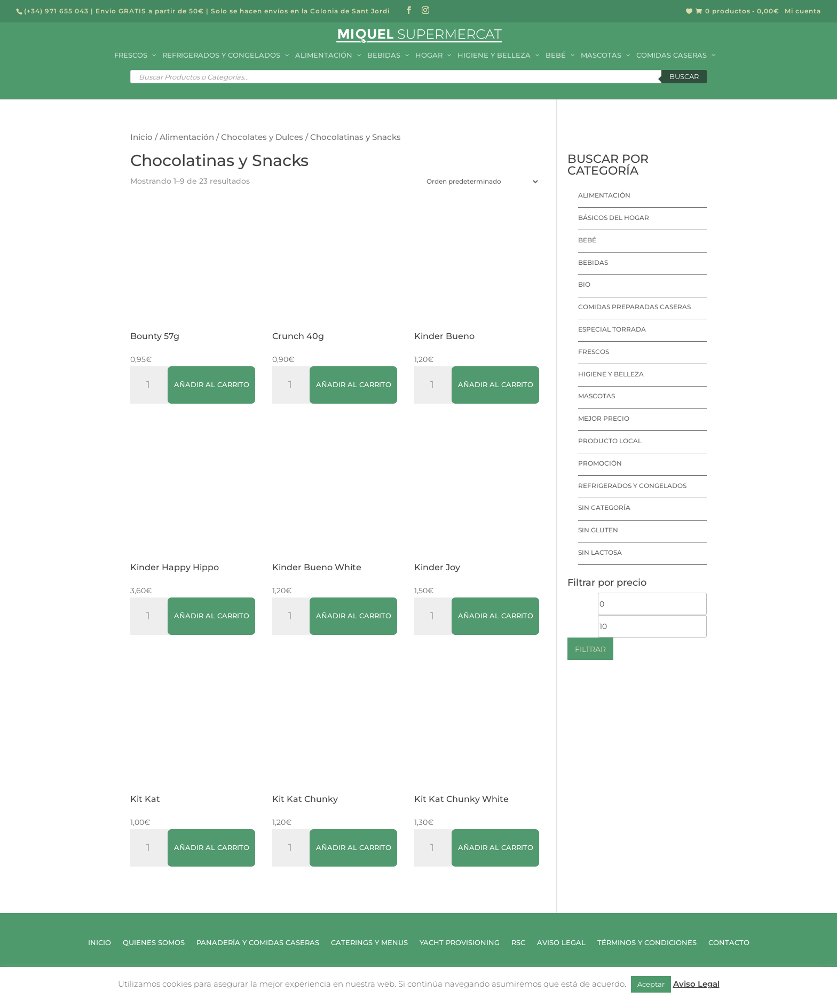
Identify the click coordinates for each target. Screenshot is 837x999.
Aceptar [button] (651, 984)
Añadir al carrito (211, 384)
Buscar (684, 76)
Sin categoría (604, 508)
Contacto (728, 943)
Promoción (600, 463)
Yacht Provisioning (460, 943)
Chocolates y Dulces (262, 137)
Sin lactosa (600, 552)
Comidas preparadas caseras (634, 307)
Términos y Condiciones (647, 943)
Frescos (593, 352)
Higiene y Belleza (611, 374)
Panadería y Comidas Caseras (257, 943)
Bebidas (593, 262)
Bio (584, 284)
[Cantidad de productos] (152, 385)
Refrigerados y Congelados (632, 486)
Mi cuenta (803, 11)
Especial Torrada (612, 329)
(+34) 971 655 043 (56, 11)
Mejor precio (603, 418)
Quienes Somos (154, 943)
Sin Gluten (598, 530)
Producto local (610, 441)
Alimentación (187, 137)
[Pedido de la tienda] (480, 181)
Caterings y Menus (369, 943)
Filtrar (590, 649)
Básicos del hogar (613, 218)
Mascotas (596, 396)
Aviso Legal (561, 943)
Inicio (141, 137)
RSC (518, 943)
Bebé (587, 240)
